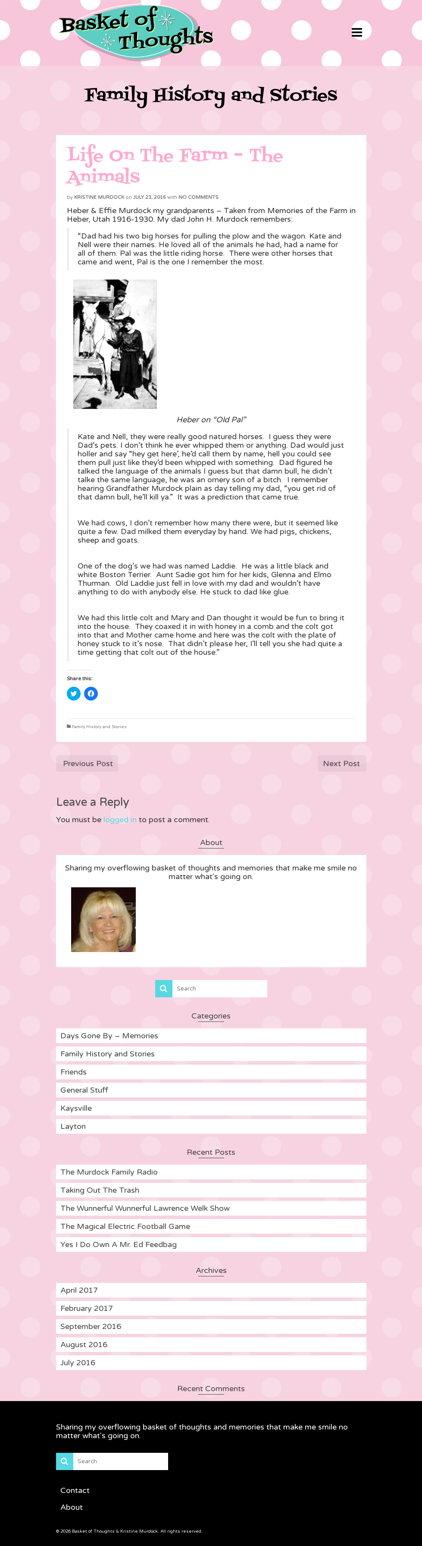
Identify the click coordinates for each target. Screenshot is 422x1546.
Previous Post (88, 763)
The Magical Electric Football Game (125, 1226)
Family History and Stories (99, 726)
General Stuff (84, 1090)
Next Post (341, 763)
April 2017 (79, 1290)
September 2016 (90, 1326)
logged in (120, 819)
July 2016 (77, 1362)
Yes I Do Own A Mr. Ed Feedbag (118, 1244)
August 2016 (83, 1344)
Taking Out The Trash (99, 1190)
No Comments (198, 197)
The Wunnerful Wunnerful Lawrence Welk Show (145, 1208)
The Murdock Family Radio (109, 1172)
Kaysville (76, 1108)
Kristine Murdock (99, 197)
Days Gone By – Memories (109, 1035)
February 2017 (86, 1308)
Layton (73, 1126)
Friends (73, 1072)
